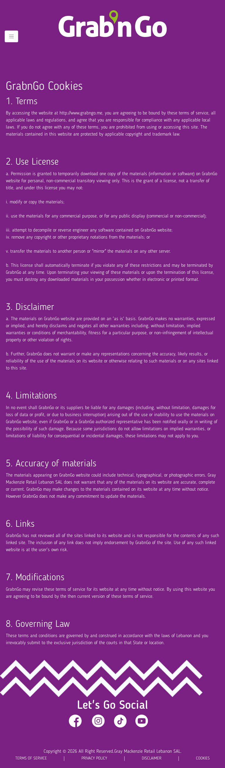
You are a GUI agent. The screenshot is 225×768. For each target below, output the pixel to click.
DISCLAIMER (151, 758)
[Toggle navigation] (11, 36)
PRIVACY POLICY (94, 758)
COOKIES (203, 758)
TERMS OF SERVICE (31, 758)
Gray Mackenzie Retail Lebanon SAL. (148, 751)
